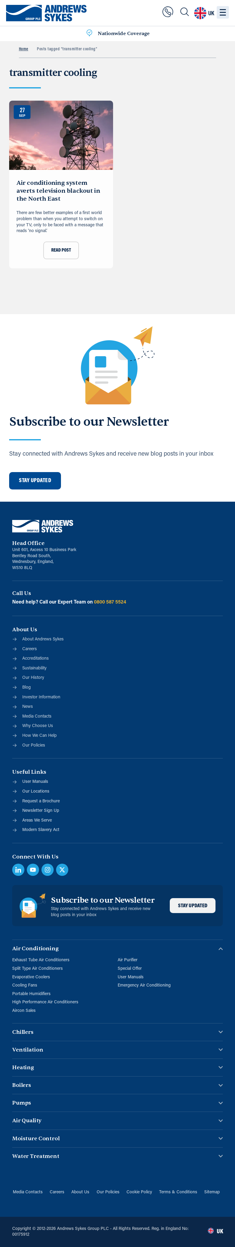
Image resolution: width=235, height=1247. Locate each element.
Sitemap (213, 1192)
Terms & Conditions (179, 1192)
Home (23, 49)
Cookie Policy (139, 1192)
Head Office (28, 543)
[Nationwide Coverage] (89, 33)
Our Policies (108, 1192)
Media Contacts (27, 1192)
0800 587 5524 (110, 602)
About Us (80, 1192)
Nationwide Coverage (124, 33)
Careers (56, 1192)
